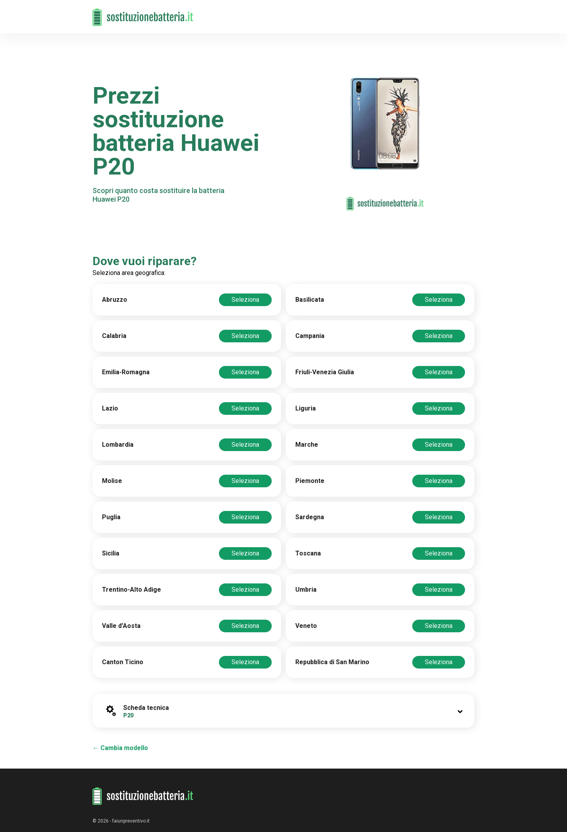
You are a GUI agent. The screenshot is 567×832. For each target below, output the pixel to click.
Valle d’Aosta (121, 626)
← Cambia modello (120, 748)
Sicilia (110, 553)
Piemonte (309, 481)
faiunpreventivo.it (131, 821)
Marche (306, 444)
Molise (112, 481)
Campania (309, 336)
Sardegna (309, 517)
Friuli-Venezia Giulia (324, 372)
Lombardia (117, 444)
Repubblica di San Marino (332, 662)
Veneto (306, 626)
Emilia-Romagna (126, 372)
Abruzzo (114, 299)
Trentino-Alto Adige (131, 589)
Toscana (308, 553)
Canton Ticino (122, 662)
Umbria (306, 589)
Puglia (111, 517)
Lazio (110, 408)
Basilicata (309, 299)
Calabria (114, 336)
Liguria (305, 408)
